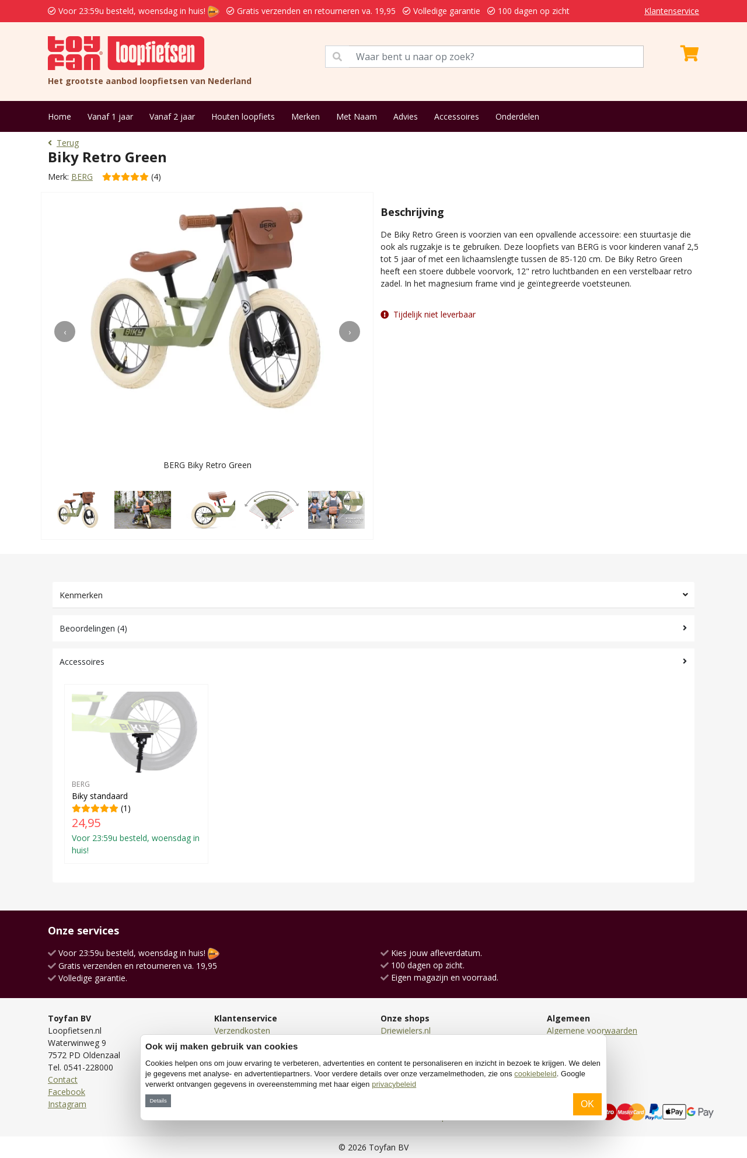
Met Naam (356, 116)
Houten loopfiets (243, 116)
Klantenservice (671, 10)
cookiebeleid (535, 1073)
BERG (82, 176)
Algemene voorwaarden (592, 1030)
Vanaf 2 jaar (172, 116)
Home (59, 116)
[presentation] (64, 331)
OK (587, 1104)
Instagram (67, 1104)
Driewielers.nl (406, 1030)
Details (157, 1100)
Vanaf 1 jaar (110, 116)
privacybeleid (394, 1084)
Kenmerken (81, 595)
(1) (136, 774)
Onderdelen (517, 116)
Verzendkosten (242, 1030)
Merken (305, 116)
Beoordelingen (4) (93, 628)
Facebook (66, 1091)
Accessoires (456, 116)
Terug (63, 142)
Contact (63, 1079)
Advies (405, 116)
